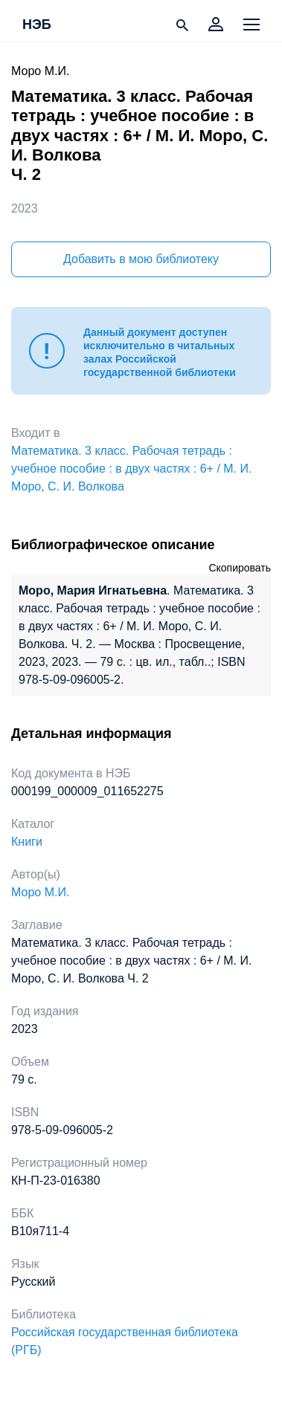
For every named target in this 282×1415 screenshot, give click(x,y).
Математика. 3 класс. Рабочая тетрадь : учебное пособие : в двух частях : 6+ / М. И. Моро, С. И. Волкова (131, 468)
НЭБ (36, 25)
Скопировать (239, 568)
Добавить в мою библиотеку (141, 259)
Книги (26, 841)
